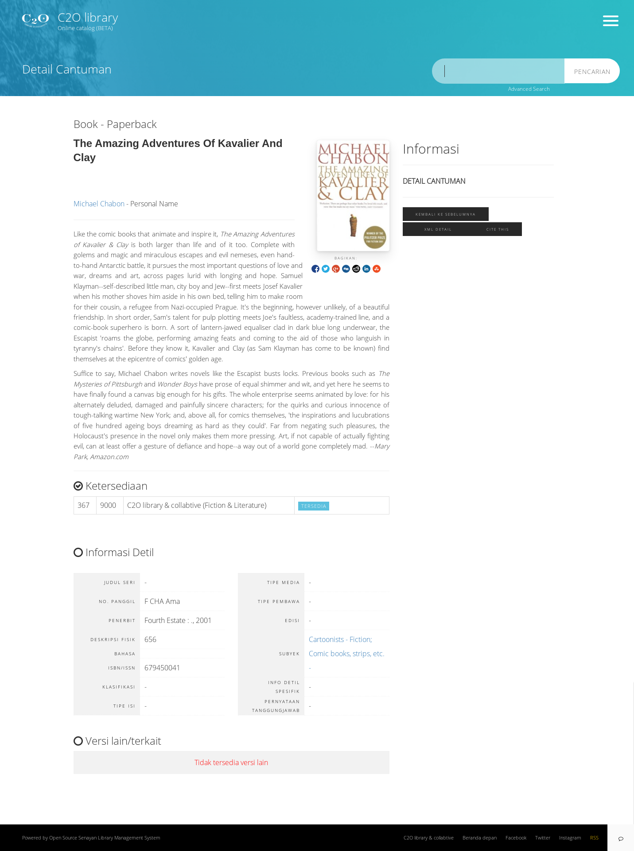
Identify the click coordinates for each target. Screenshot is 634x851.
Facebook (516, 838)
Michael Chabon (99, 204)
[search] (498, 71)
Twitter (542, 838)
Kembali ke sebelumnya (446, 214)
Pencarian (592, 71)
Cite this (497, 229)
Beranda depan (480, 838)
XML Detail (438, 229)
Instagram (570, 838)
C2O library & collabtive (429, 838)
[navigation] (620, 837)
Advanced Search (529, 89)
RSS (594, 838)
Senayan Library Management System (119, 838)
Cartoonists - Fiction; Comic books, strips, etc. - (347, 653)
